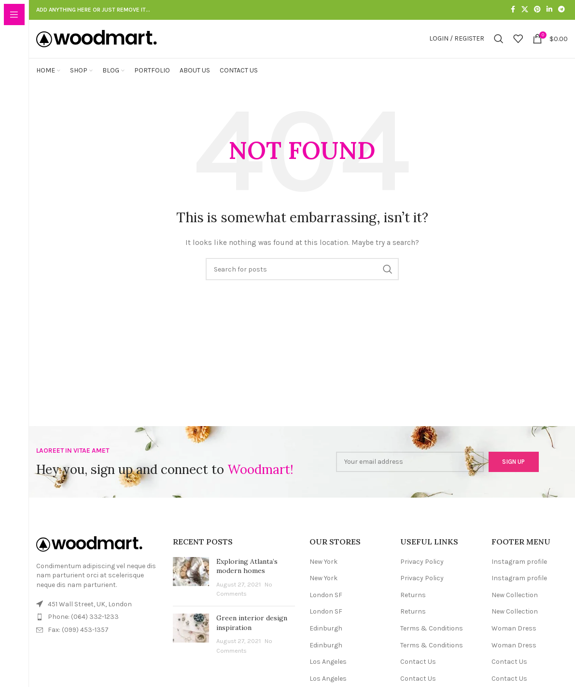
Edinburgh (325, 641)
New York (323, 574)
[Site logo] (96, 45)
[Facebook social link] (513, 10)
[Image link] (89, 556)
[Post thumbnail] (191, 590)
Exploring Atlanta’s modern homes (247, 579)
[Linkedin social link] (549, 10)
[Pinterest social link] (537, 10)
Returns (413, 607)
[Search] (498, 45)
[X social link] (525, 10)
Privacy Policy (422, 574)
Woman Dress (513, 641)
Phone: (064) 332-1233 (83, 630)
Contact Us (418, 675)
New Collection (514, 607)
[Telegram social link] (561, 10)
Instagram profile (519, 574)
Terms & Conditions (431, 641)
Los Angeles (328, 675)
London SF (325, 607)
